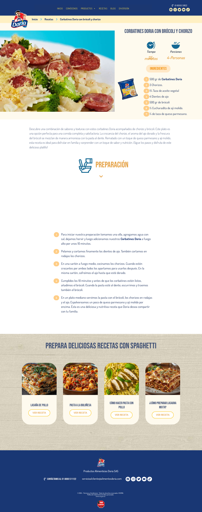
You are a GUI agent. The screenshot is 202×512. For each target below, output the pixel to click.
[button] (158, 68)
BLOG (113, 8)
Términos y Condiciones (90, 493)
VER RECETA (39, 412)
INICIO (60, 8)
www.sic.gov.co (100, 496)
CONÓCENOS (72, 8)
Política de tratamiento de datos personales (100, 495)
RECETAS (103, 8)
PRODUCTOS (88, 8)
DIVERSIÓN (124, 8)
